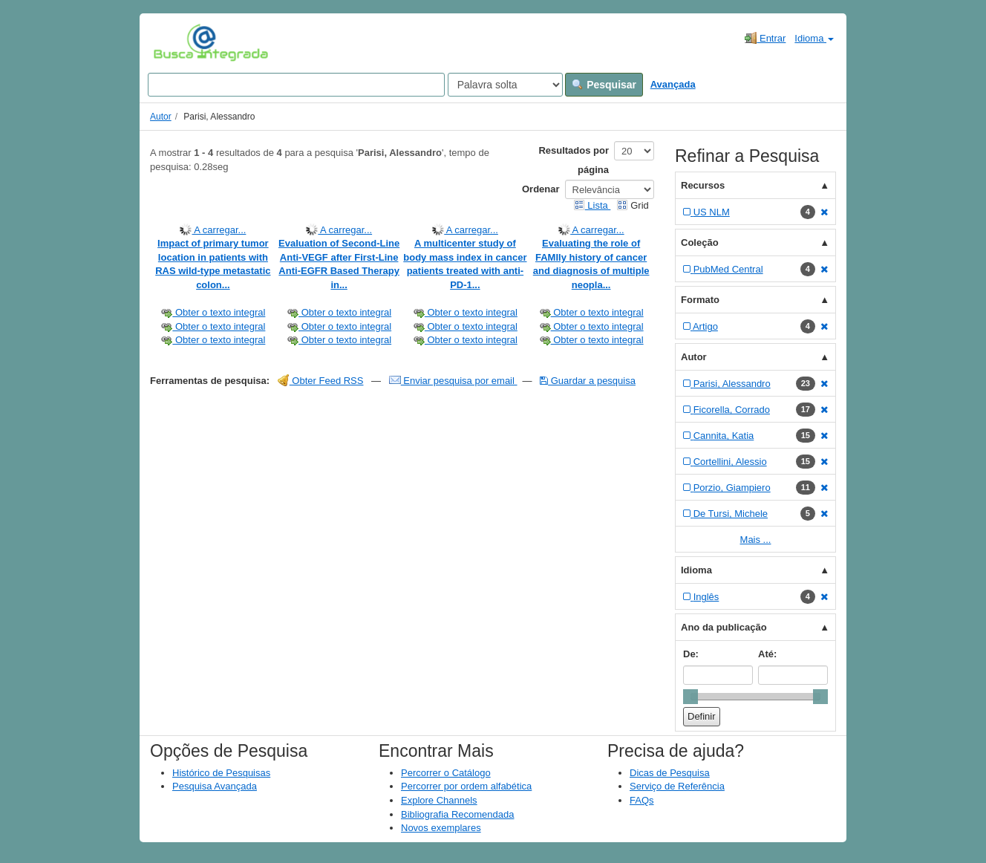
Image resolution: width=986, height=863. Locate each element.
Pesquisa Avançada (214, 786)
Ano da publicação (724, 627)
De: (691, 654)
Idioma (814, 38)
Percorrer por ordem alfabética (466, 786)
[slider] (690, 696)
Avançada (673, 84)
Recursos (703, 185)
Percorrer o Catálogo (446, 772)
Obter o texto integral (212, 312)
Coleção (700, 242)
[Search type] (505, 85)
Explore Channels (439, 800)
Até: (767, 654)
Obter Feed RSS (321, 380)
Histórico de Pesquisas (221, 772)
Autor (161, 116)
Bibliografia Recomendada (457, 814)
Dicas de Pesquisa (670, 772)
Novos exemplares (441, 827)
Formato (700, 299)
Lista (592, 205)
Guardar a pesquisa (588, 380)
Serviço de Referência (677, 786)
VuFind (176, 42)
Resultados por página (573, 160)
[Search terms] (296, 85)
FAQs (642, 800)
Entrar (765, 38)
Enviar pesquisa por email (453, 380)
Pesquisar (604, 85)
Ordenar (541, 189)
